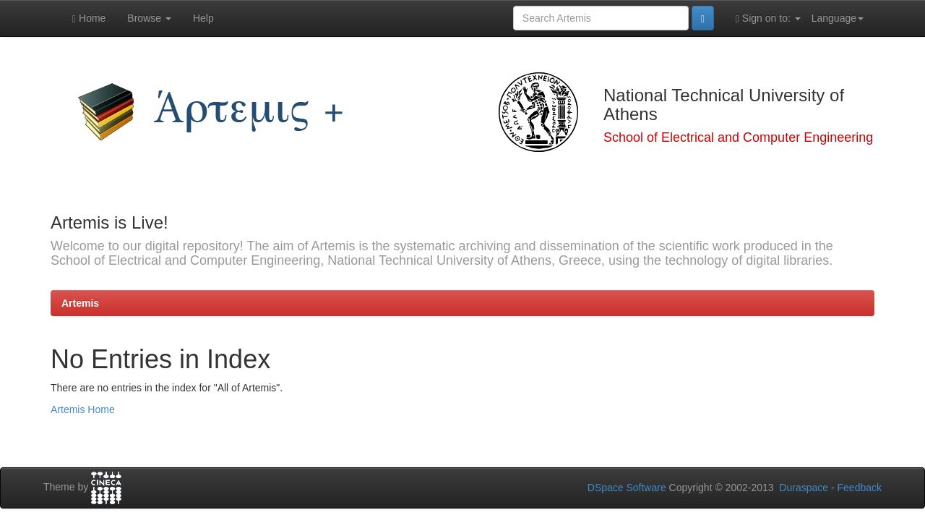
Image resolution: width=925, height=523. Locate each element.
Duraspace (803, 487)
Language (838, 18)
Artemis (80, 303)
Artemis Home (83, 409)
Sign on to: (768, 18)
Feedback (860, 487)
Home (89, 18)
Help (203, 18)
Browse (149, 18)
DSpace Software (627, 487)
